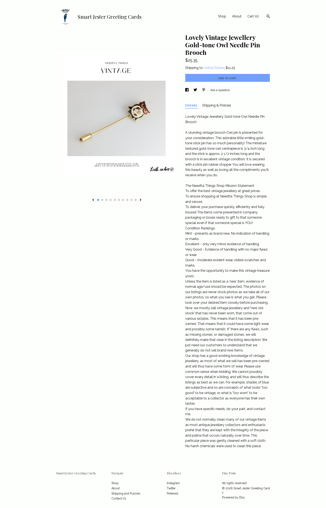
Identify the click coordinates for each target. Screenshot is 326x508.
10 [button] (136, 200)
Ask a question (220, 90)
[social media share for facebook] (187, 90)
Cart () (253, 16)
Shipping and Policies (125, 493)
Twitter (171, 488)
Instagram (173, 483)
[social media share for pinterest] (204, 90)
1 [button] (98, 200)
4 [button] (111, 200)
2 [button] (102, 200)
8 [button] (127, 200)
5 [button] (115, 200)
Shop (222, 16)
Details (191, 105)
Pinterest (172, 493)
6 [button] (119, 200)
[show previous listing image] (93, 200)
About (237, 16)
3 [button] (106, 200)
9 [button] (131, 200)
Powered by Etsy (233, 497)
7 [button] (123, 200)
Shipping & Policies (216, 105)
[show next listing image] (141, 200)
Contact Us (118, 498)
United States (214, 68)
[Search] (268, 17)
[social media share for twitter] (196, 90)
